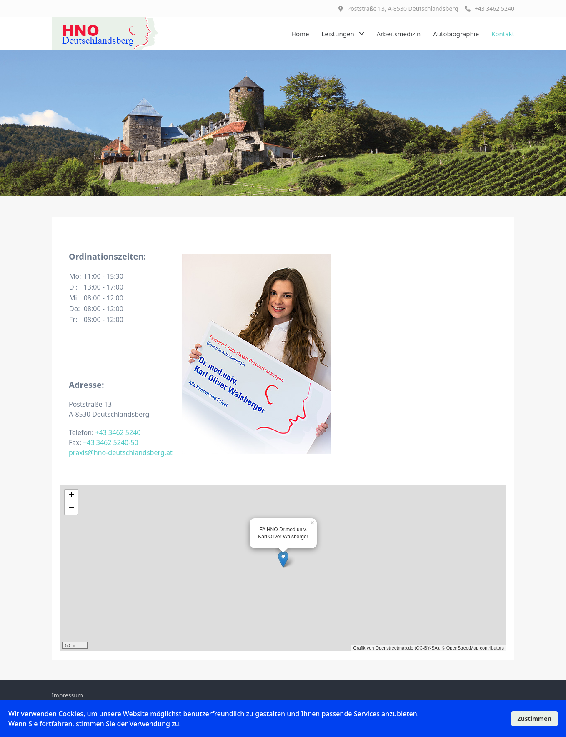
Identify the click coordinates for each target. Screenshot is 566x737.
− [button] (71, 508)
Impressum (67, 695)
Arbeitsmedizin (399, 34)
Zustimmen (534, 718)
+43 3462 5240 (489, 8)
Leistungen (337, 34)
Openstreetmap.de (394, 647)
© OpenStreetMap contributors (473, 647)
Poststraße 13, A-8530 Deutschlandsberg (402, 8)
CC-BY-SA (427, 647)
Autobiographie (456, 34)
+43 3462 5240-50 (110, 442)
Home (300, 34)
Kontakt (502, 34)
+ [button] (71, 496)
